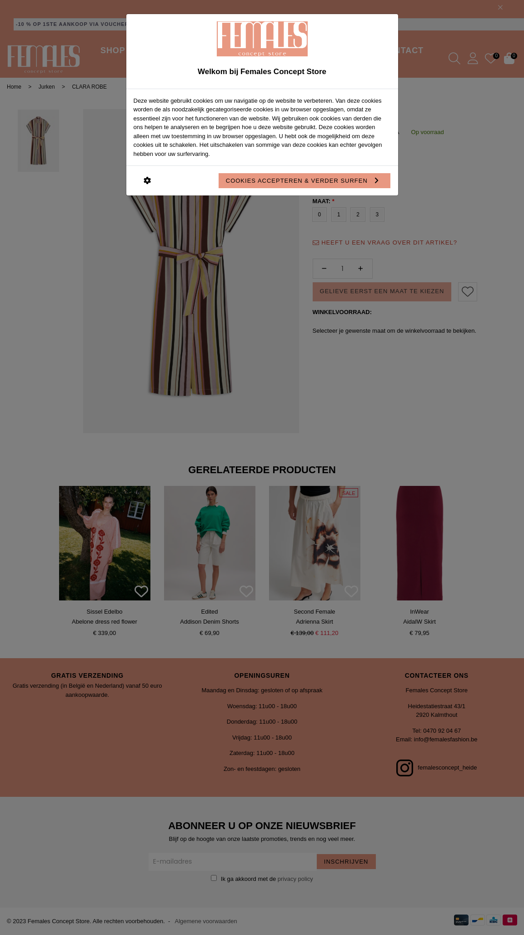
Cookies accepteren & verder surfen (305, 180)
